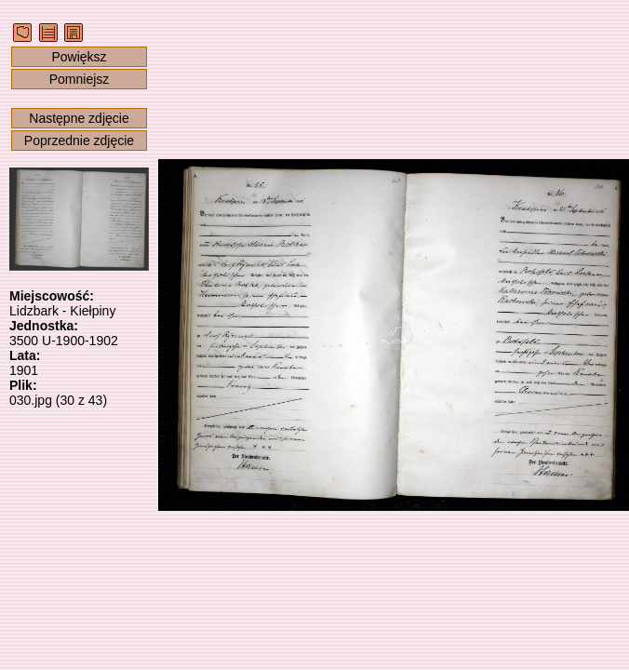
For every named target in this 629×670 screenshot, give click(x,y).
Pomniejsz (79, 79)
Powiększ (78, 56)
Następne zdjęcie (78, 118)
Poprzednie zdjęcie (79, 140)
